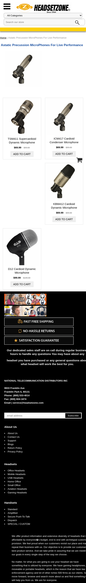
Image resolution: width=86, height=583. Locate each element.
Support (12, 440)
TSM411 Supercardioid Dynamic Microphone (22, 140)
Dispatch (12, 520)
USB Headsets (15, 477)
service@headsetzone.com (28, 402)
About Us (10, 426)
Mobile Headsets (17, 474)
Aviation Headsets (17, 489)
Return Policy (15, 448)
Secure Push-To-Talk (19, 516)
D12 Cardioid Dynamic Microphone (22, 270)
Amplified (12, 513)
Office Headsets (16, 470)
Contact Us (13, 437)
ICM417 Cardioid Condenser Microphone (64, 140)
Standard (12, 509)
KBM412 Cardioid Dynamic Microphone (64, 205)
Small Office (14, 485)
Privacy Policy (15, 451)
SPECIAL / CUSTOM (19, 524)
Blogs (11, 444)
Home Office (14, 481)
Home (3, 37)
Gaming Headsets (17, 492)
